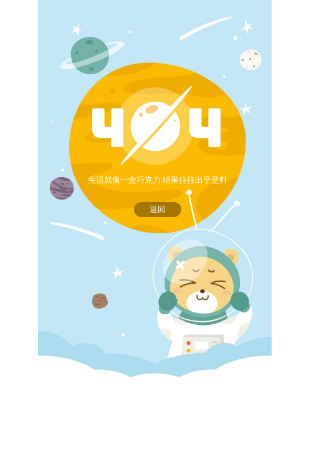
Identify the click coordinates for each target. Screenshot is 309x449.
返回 (158, 209)
